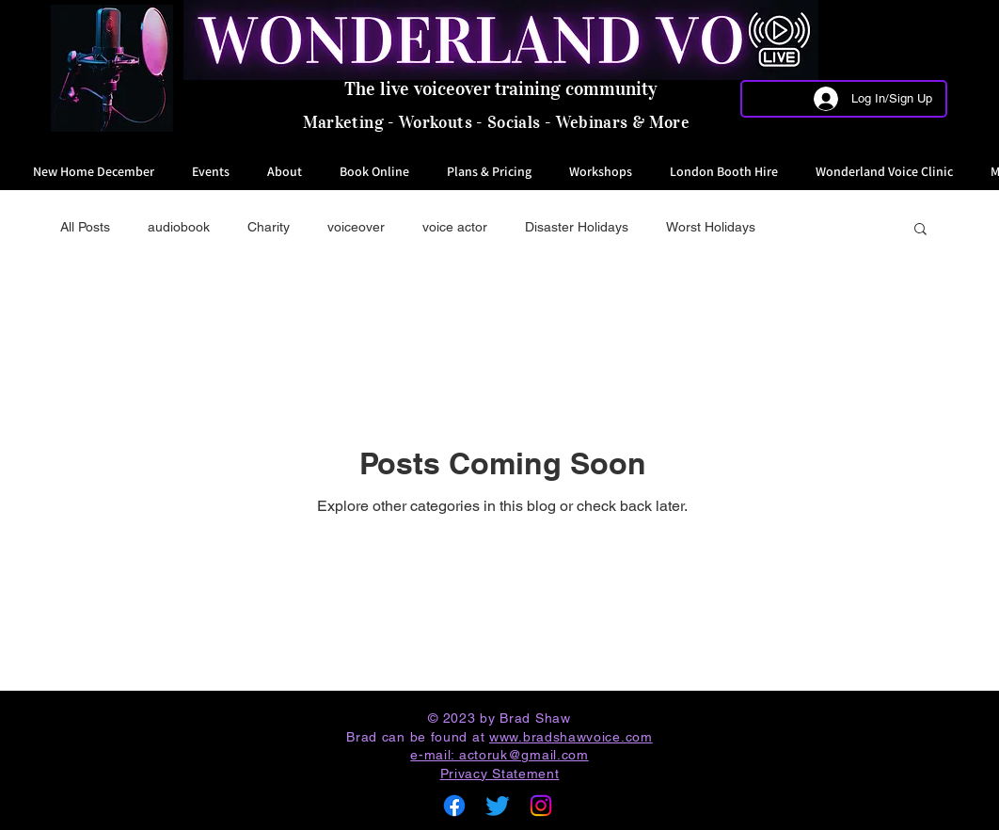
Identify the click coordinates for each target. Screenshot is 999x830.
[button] (920, 230)
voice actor (454, 226)
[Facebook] (454, 805)
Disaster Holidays (576, 226)
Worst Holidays (710, 226)
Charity (268, 226)
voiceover (356, 226)
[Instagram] (541, 805)
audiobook (179, 226)
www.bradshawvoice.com (571, 736)
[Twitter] (498, 805)
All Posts (85, 226)
